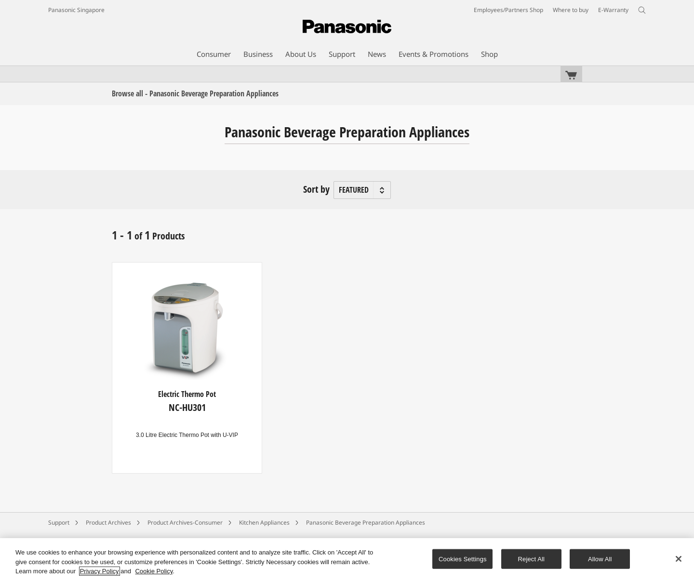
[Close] (678, 558)
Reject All (531, 558)
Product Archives (108, 522)
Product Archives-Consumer (185, 522)
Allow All (600, 558)
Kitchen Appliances (264, 522)
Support (58, 522)
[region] (347, 559)
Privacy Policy (99, 571)
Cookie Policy (154, 571)
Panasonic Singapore (76, 10)
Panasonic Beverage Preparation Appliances (365, 522)
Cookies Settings (463, 558)
